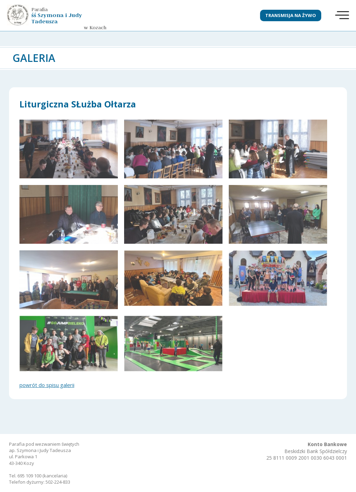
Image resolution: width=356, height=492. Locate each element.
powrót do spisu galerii (46, 384)
